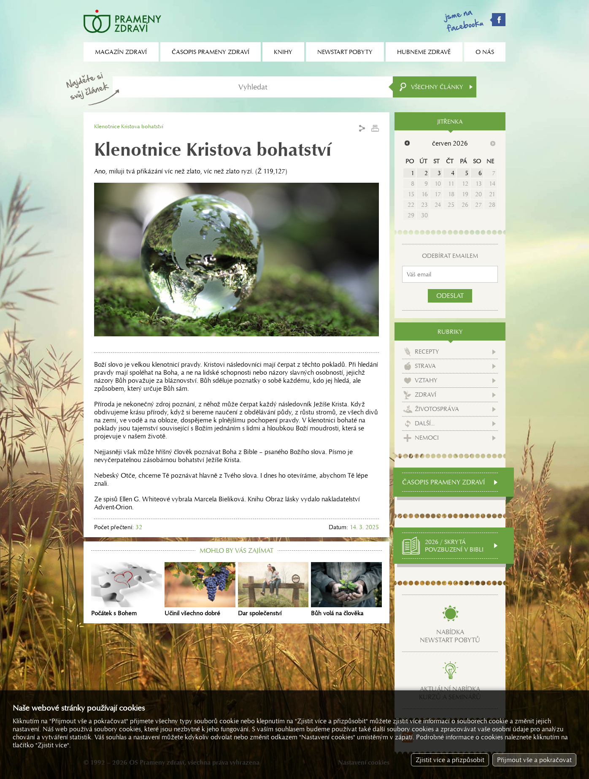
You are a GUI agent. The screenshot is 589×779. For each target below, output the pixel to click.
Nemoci (427, 437)
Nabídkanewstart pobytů (450, 636)
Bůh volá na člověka (346, 589)
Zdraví (425, 394)
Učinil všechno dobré (200, 589)
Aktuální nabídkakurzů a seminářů (450, 693)
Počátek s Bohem (126, 589)
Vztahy (426, 380)
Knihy (283, 52)
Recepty (427, 351)
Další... (425, 423)
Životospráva (437, 409)
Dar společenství (273, 589)
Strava (425, 366)
